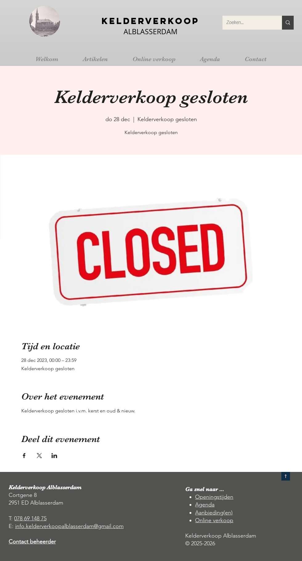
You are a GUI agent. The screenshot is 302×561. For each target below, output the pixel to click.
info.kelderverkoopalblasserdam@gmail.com (69, 526)
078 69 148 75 (30, 518)
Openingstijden (214, 496)
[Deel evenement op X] (39, 455)
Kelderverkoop (150, 21)
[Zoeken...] (247, 23)
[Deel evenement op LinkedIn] (54, 455)
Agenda (204, 504)
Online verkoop (214, 520)
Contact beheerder (32, 541)
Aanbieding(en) (214, 512)
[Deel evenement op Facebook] (24, 455)
